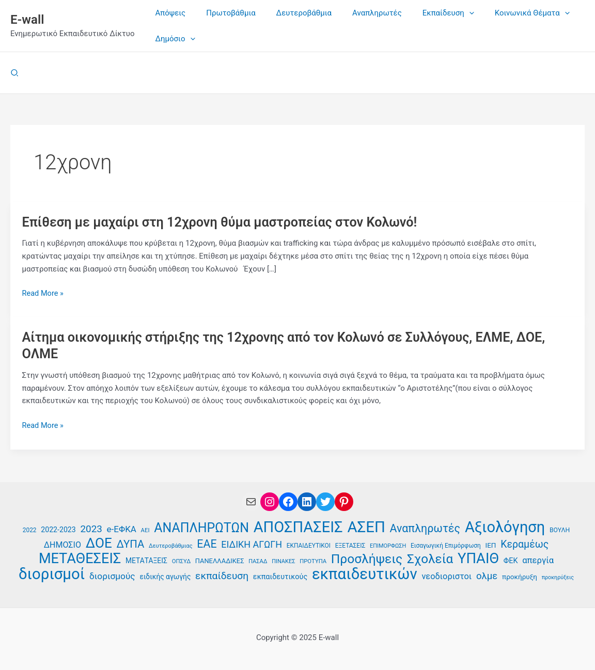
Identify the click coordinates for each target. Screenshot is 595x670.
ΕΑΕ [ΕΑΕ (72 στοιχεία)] (206, 543)
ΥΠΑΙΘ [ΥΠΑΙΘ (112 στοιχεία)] (478, 557)
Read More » (43, 293)
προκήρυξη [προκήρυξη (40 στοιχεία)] (519, 576)
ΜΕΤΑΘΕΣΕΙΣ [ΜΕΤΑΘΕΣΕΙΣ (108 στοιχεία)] (80, 557)
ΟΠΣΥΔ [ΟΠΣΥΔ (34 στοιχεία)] (181, 560)
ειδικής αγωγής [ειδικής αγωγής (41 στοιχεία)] (165, 576)
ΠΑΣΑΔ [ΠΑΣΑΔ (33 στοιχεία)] (257, 560)
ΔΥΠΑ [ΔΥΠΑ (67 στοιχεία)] (131, 543)
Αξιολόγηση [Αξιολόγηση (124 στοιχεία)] (505, 525)
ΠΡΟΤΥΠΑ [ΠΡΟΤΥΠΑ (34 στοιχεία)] (313, 560)
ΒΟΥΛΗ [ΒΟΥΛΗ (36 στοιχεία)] (560, 528)
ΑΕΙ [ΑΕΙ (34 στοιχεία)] (145, 528)
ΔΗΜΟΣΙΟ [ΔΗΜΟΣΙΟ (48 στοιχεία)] (62, 544)
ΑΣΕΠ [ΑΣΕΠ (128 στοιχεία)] (366, 525)
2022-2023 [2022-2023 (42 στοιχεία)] (58, 528)
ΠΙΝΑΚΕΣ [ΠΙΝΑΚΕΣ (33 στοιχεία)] (283, 560)
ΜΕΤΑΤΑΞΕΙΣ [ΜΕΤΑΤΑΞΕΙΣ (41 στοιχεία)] (146, 559)
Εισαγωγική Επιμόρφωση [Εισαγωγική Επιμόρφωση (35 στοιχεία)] (446, 544)
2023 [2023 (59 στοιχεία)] (91, 527)
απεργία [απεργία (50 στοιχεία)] (538, 559)
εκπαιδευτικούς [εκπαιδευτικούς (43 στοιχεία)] (280, 576)
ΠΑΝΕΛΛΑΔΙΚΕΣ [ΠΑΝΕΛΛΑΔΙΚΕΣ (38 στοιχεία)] (219, 560)
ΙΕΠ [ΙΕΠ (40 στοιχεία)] (491, 544)
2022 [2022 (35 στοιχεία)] (30, 528)
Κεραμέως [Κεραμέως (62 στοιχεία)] (524, 543)
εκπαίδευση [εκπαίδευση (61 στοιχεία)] (221, 575)
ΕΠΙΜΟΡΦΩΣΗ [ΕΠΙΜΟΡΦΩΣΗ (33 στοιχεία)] (388, 544)
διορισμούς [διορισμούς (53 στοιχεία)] (112, 575)
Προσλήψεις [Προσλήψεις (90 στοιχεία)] (366, 558)
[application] (446, 13)
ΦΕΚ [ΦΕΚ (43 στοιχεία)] (511, 559)
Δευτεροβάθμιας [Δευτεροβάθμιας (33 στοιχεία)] (171, 544)
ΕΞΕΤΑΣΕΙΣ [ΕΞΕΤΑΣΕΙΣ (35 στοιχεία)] (350, 544)
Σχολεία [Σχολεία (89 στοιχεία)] (430, 558)
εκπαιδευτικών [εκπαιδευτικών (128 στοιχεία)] (364, 573)
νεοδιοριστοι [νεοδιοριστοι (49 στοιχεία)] (446, 576)
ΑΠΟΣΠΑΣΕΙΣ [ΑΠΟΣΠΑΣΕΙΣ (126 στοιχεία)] (298, 525)
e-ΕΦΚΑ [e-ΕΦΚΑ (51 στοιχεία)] (121, 527)
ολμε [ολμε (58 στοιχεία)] (486, 575)
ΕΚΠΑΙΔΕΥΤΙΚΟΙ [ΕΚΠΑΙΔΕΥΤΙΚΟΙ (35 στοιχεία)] (309, 544)
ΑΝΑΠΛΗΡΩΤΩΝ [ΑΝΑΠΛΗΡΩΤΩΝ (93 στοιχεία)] (201, 526)
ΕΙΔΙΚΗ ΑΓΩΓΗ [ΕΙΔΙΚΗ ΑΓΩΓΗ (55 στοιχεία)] (251, 543)
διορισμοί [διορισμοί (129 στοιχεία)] (52, 573)
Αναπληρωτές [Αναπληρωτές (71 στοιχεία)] (425, 527)
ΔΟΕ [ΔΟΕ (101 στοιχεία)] (99, 542)
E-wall (27, 19)
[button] (15, 73)
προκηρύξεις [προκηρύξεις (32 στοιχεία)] (558, 576)
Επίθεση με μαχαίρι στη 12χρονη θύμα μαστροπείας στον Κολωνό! (226, 222)
